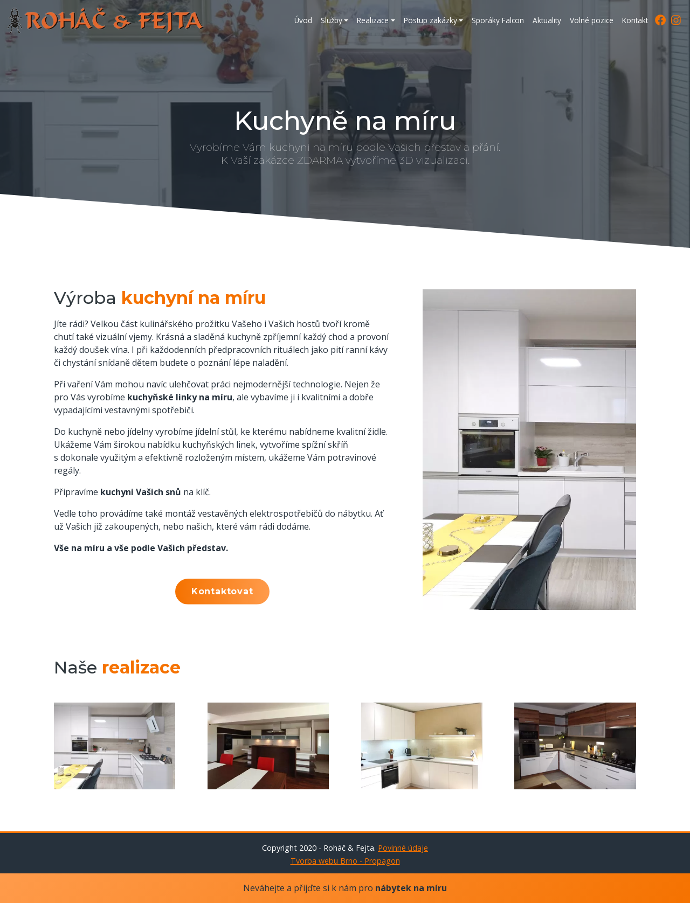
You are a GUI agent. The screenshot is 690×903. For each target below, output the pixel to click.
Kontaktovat (222, 591)
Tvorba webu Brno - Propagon (345, 861)
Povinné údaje (403, 848)
